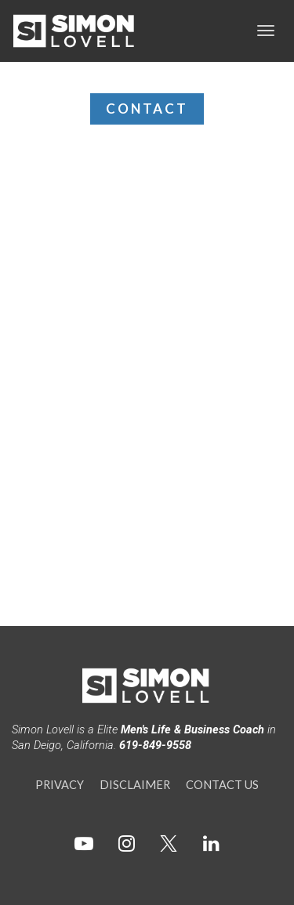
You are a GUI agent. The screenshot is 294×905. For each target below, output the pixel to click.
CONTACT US (222, 784)
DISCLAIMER (135, 784)
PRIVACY (59, 784)
